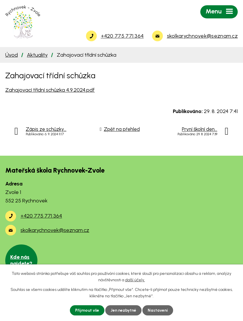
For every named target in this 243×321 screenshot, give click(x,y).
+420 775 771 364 (41, 216)
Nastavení (158, 310)
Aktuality (37, 55)
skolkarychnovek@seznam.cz (54, 230)
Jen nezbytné (123, 310)
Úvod (11, 55)
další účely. (135, 279)
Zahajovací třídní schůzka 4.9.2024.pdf (50, 90)
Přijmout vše (87, 310)
